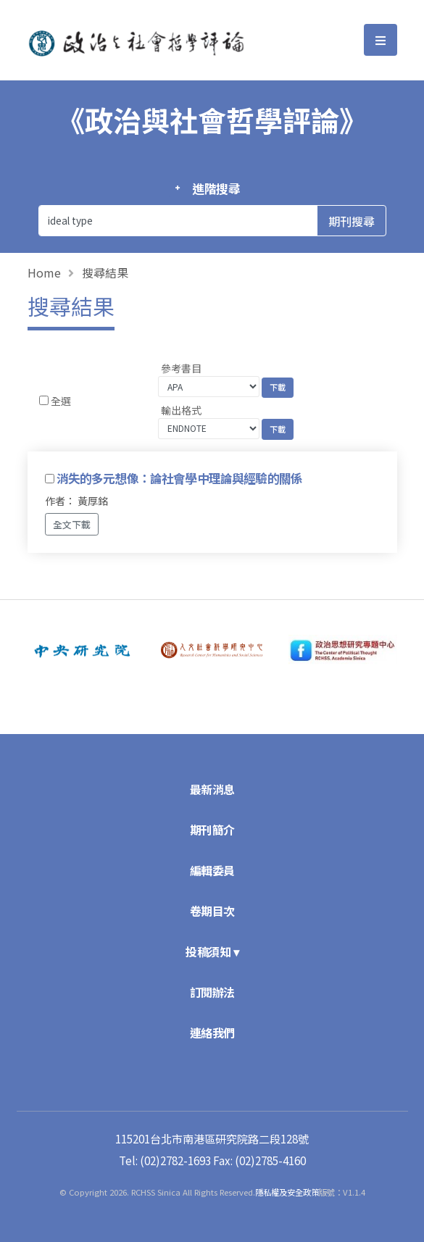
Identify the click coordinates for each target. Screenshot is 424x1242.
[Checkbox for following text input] (44, 400)
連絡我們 (212, 1032)
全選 (61, 400)
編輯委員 (212, 870)
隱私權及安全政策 (287, 1192)
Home (44, 272)
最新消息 (212, 789)
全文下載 (72, 524)
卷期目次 (212, 911)
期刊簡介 (212, 829)
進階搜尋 (216, 188)
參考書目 (181, 368)
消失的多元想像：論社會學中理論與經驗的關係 (179, 478)
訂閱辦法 (212, 992)
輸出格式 (181, 410)
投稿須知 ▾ (212, 951)
